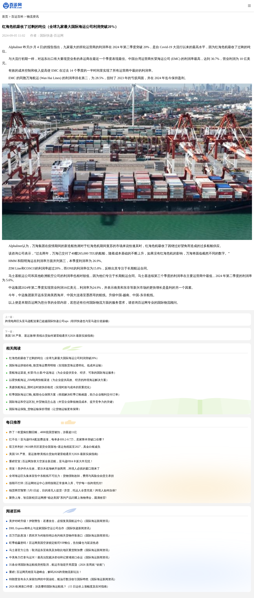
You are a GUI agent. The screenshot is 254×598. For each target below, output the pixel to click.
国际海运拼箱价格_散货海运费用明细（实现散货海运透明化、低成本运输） (56, 365)
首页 (5, 16)
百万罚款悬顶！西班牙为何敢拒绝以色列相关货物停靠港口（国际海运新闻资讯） (60, 535)
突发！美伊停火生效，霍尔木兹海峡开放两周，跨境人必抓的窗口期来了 (54, 468)
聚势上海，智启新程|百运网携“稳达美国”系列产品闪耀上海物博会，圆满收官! (58, 497)
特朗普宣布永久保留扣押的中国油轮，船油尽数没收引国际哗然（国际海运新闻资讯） (63, 579)
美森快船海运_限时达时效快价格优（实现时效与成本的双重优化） (51, 387)
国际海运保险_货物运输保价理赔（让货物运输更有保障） (45, 409)
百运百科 (17, 16)
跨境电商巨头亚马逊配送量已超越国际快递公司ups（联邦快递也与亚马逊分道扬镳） (58, 321)
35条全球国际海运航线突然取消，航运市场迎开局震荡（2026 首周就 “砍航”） (57, 564)
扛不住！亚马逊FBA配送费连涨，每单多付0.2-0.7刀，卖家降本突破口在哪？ (57, 439)
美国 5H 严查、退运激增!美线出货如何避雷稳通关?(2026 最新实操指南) (49, 335)
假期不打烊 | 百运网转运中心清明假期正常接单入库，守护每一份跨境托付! (56, 483)
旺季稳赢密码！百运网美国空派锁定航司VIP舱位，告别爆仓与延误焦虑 (54, 542)
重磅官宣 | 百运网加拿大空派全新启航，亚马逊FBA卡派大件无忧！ (51, 461)
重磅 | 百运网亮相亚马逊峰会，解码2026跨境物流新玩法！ (45, 572)
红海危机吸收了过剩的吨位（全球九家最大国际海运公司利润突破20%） (54, 358)
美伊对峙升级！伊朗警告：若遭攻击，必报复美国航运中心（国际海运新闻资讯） (60, 521)
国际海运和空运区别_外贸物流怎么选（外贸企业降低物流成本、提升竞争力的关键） (62, 401)
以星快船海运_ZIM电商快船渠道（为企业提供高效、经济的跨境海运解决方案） (59, 380)
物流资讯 (33, 16)
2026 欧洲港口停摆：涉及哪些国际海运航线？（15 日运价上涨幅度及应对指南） (59, 586)
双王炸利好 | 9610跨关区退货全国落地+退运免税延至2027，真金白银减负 (55, 446)
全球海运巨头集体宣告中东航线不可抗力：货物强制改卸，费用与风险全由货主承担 (61, 475)
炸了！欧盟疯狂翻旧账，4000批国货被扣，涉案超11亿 (43, 432)
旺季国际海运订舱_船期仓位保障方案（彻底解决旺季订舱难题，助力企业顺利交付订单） (65, 394)
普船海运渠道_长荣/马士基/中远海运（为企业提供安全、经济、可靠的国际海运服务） (63, 372)
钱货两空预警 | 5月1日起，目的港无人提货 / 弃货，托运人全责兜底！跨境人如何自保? (62, 490)
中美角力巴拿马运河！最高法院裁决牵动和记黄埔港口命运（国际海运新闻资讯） (60, 557)
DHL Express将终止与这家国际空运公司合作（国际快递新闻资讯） (50, 528)
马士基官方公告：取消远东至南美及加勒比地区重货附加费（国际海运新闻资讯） (60, 550)
